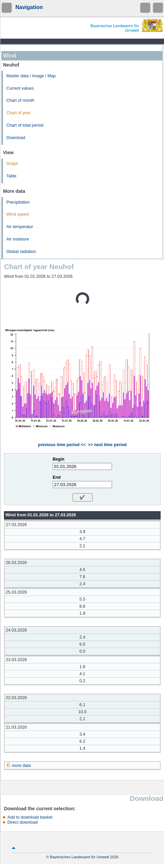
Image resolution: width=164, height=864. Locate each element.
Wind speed (17, 214)
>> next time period (107, 444)
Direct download (22, 822)
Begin (58, 459)
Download (15, 137)
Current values (20, 88)
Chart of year (18, 113)
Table (11, 176)
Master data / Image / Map (31, 76)
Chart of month (20, 100)
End (57, 477)
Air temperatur (19, 226)
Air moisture (17, 239)
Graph (12, 163)
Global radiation (21, 251)
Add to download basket (29, 817)
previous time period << (62, 444)
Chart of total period (25, 125)
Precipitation (18, 202)
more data (21, 765)
